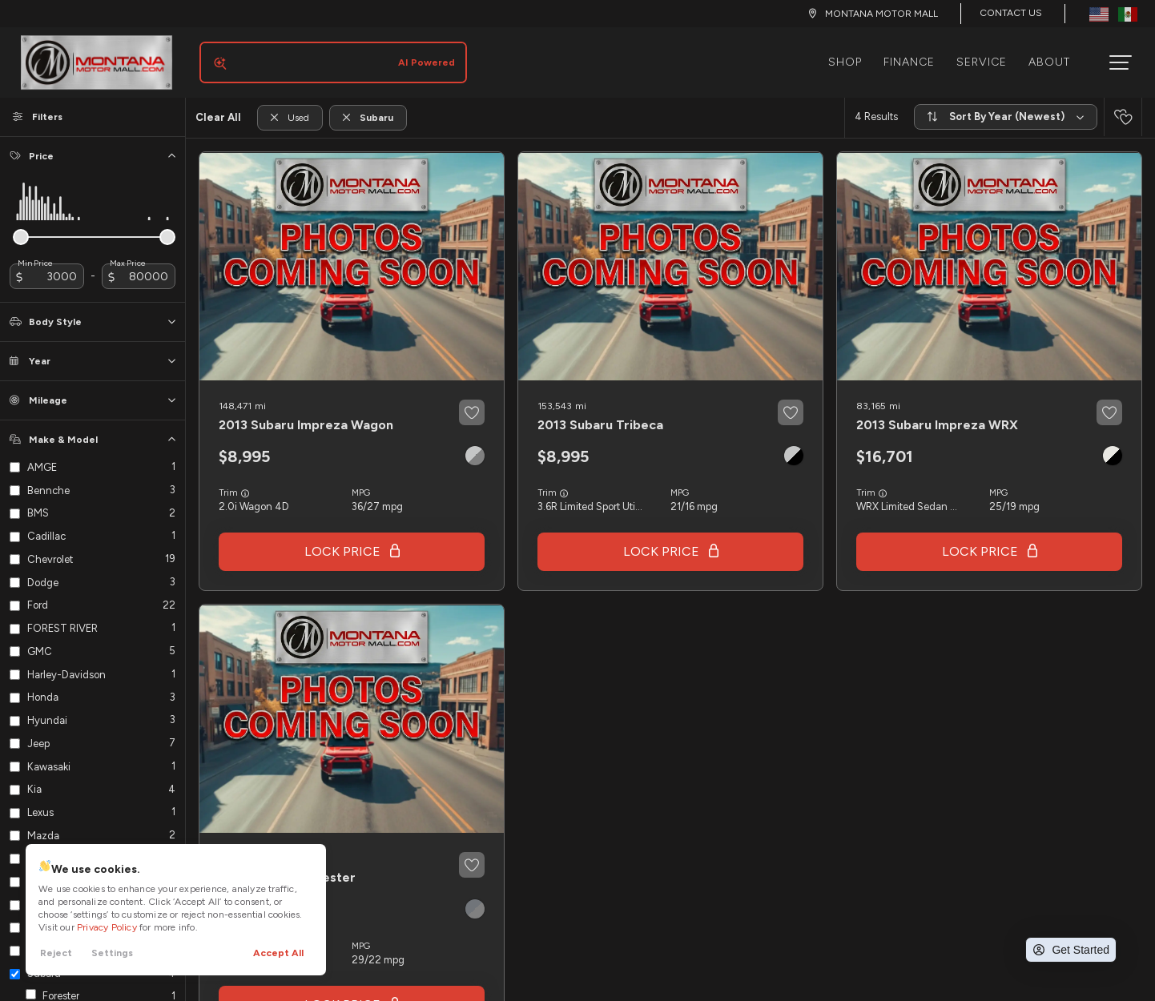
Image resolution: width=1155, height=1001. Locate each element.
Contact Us (1011, 12)
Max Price (128, 251)
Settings (112, 953)
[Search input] (327, 56)
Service (988, 55)
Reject (56, 953)
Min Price (35, 251)
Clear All (218, 104)
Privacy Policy (107, 927)
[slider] (21, 224)
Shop (851, 55)
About (1056, 55)
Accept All (278, 953)
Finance (915, 55)
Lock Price (342, 538)
